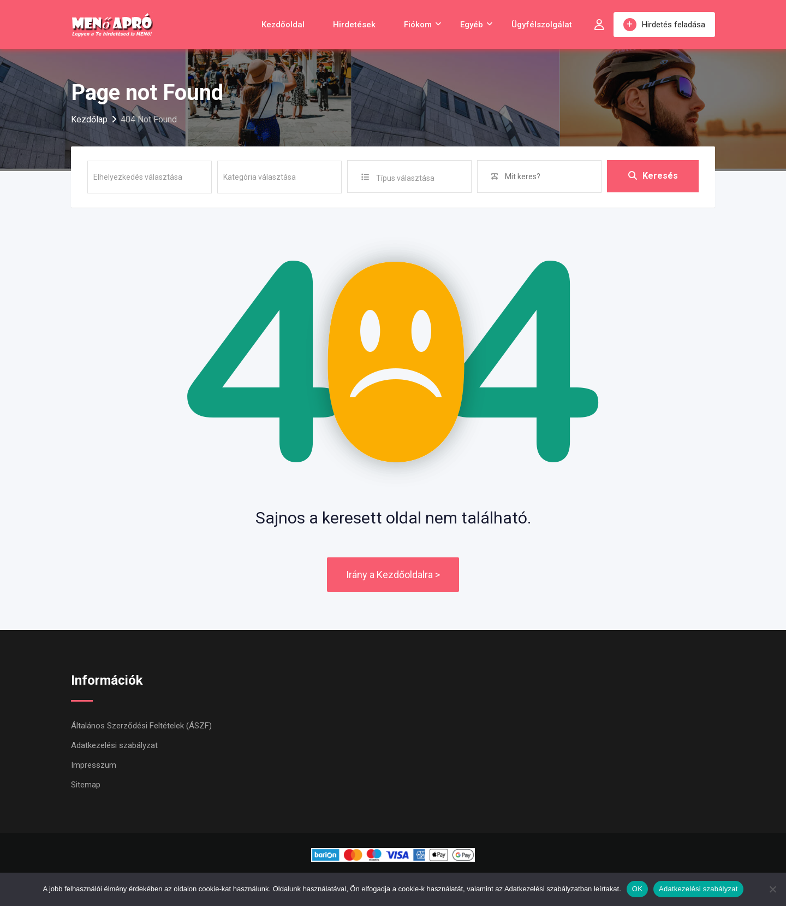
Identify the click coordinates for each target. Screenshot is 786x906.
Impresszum (93, 765)
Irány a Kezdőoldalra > (393, 574)
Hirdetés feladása (664, 24)
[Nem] (772, 889)
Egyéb (471, 25)
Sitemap (85, 785)
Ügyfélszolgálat (541, 25)
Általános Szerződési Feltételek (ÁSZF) (141, 726)
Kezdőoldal (283, 25)
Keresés (653, 176)
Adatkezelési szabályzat (114, 745)
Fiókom (418, 25)
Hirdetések (354, 25)
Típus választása (405, 178)
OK (637, 889)
